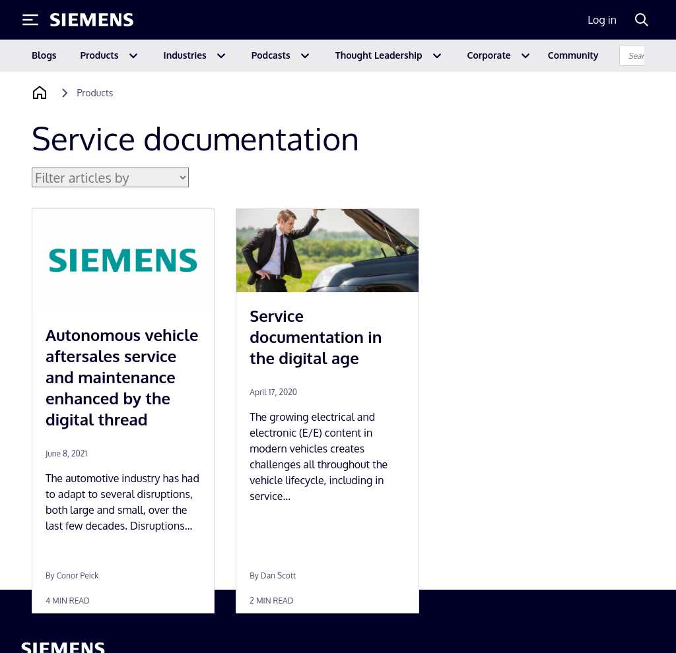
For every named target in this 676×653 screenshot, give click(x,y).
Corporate (489, 55)
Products (100, 55)
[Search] (641, 20)
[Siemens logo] (91, 19)
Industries (185, 55)
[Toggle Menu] (30, 20)
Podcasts (271, 55)
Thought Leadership (378, 55)
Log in (602, 19)
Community (573, 55)
